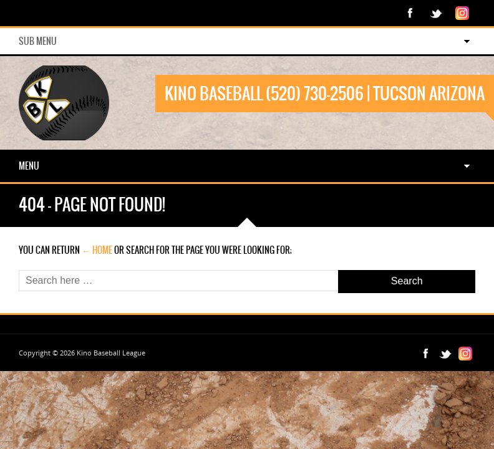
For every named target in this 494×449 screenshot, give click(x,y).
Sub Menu (38, 41)
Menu (29, 166)
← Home (97, 250)
